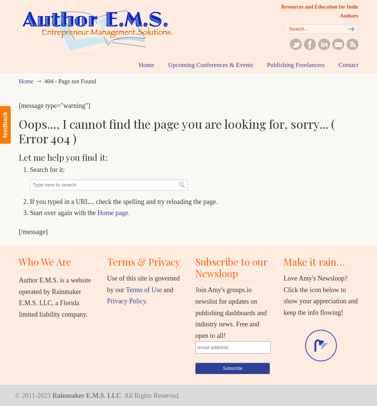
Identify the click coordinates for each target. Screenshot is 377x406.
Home (26, 81)
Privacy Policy (126, 301)
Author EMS (102, 29)
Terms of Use (144, 290)
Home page (113, 213)
